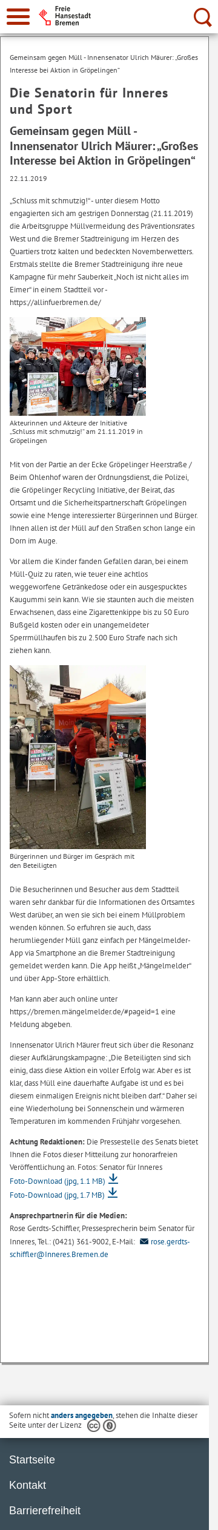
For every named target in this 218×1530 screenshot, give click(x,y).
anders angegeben (82, 1415)
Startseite (32, 1460)
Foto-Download (57, 1181)
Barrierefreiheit (45, 1511)
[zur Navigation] (18, 16)
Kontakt (27, 1485)
